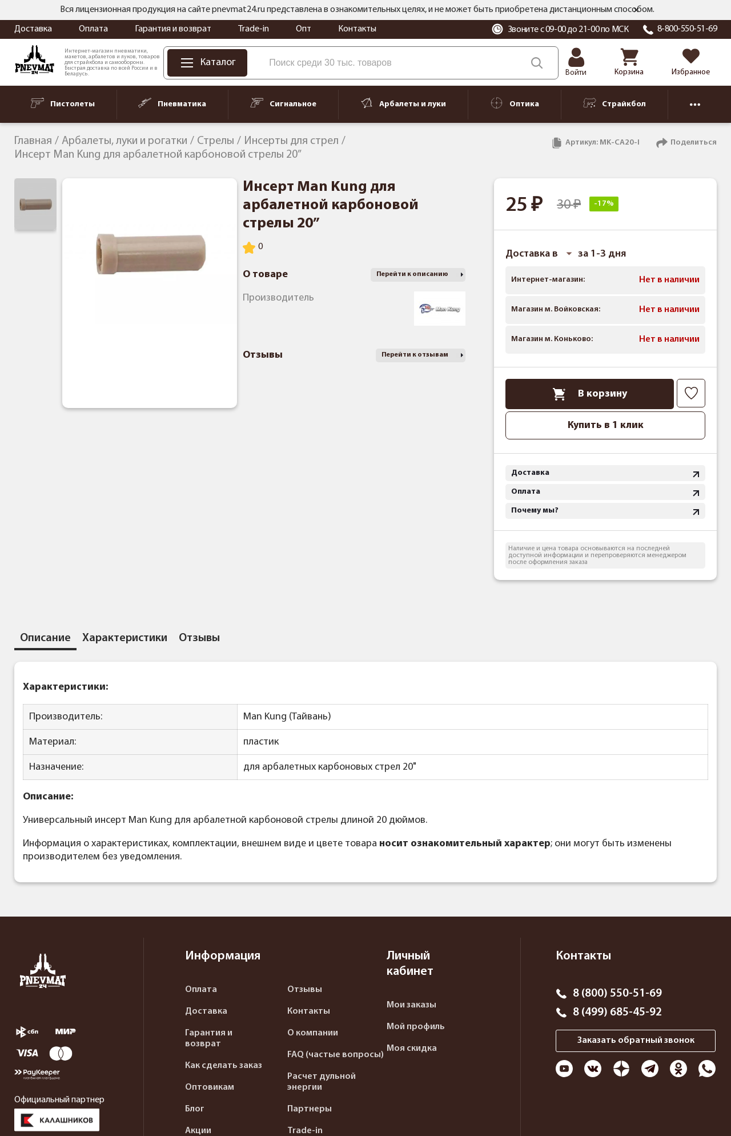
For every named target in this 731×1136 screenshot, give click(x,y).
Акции (198, 1130)
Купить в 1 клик (606, 425)
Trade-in (253, 29)
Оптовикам (209, 1087)
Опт (303, 29)
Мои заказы (411, 1005)
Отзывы (304, 989)
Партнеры (309, 1109)
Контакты (357, 29)
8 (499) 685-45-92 (617, 1012)
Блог (194, 1109)
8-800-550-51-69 (687, 29)
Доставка (33, 29)
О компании (312, 1033)
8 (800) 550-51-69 (617, 993)
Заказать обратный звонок (635, 1040)
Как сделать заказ (223, 1065)
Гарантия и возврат (173, 29)
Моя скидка (412, 1048)
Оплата (93, 29)
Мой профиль (416, 1026)
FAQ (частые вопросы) (335, 1054)
